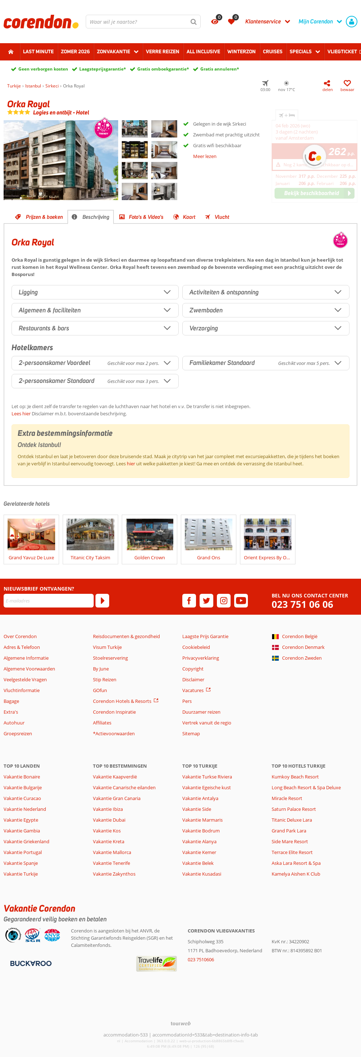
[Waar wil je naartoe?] (143, 21)
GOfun (100, 690)
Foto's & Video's (146, 217)
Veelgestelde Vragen (25, 679)
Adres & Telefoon (22, 647)
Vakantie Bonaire (22, 776)
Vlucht (222, 217)
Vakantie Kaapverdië (115, 776)
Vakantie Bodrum (201, 830)
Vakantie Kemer (199, 852)
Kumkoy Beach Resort (295, 776)
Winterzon (241, 51)
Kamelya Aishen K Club (296, 874)
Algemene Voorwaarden (29, 668)
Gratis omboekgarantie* (163, 69)
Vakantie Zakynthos (114, 874)
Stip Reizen (104, 679)
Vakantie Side (196, 809)
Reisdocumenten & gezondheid (126, 636)
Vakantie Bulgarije (23, 787)
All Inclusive (203, 51)
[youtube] (241, 601)
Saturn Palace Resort (294, 809)
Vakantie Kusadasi (201, 874)
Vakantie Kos (107, 830)
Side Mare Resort (290, 841)
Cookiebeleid (196, 647)
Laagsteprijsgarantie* (102, 69)
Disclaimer (193, 679)
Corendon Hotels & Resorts (122, 701)
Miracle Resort (287, 798)
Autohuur (14, 722)
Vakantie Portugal (23, 852)
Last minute (38, 51)
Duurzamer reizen (201, 712)
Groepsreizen (18, 733)
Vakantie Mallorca (112, 852)
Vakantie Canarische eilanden (124, 787)
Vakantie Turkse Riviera (207, 776)
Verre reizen (162, 51)
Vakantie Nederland (25, 809)
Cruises (272, 51)
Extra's (11, 712)
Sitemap (191, 733)
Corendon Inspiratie (114, 712)
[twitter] (206, 601)
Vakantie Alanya (199, 841)
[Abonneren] (102, 600)
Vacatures (193, 690)
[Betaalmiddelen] (30, 963)
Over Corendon (20, 636)
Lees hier (21, 413)
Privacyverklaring (200, 658)
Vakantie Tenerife (111, 863)
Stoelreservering (110, 658)
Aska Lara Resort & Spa (296, 863)
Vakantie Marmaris (202, 820)
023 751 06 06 (302, 604)
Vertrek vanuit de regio (206, 722)
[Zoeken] (194, 21)
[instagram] (224, 601)
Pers (187, 701)
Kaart (189, 217)
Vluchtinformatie (22, 690)
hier (131, 463)
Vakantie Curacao (22, 798)
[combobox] (143, 21)
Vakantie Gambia (22, 830)
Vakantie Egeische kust (206, 787)
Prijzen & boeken (44, 217)
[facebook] (189, 601)
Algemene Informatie (26, 658)
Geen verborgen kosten (43, 69)
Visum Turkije (107, 647)
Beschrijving (96, 217)
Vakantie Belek (198, 863)
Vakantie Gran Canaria (117, 798)
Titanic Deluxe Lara (292, 820)
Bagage (11, 701)
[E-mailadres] (49, 600)
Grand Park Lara (289, 830)
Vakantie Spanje (21, 863)
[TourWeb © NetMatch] (181, 1023)
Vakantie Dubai (109, 820)
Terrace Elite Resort (292, 852)
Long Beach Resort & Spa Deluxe (306, 787)
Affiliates (102, 722)
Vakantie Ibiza (108, 809)
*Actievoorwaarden (114, 733)
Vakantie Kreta (108, 841)
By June (101, 668)
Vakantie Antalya (200, 798)
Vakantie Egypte (21, 820)
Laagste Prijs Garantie (205, 636)
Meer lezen (205, 156)
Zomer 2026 (75, 51)
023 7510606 (201, 959)
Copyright (193, 668)
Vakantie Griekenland (26, 841)
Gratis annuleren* (219, 69)
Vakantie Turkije (21, 874)
